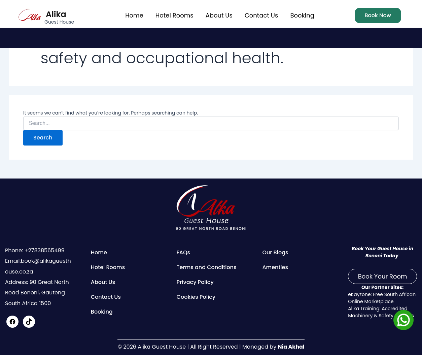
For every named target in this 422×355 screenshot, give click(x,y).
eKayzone (359, 294)
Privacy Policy (195, 282)
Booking (302, 15)
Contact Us (261, 15)
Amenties (275, 267)
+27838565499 (43, 250)
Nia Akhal (291, 347)
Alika (56, 14)
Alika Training (363, 308)
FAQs (183, 252)
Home (134, 15)
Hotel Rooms (174, 15)
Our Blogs (275, 252)
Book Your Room (382, 276)
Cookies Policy (196, 297)
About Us (219, 15)
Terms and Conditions (207, 267)
